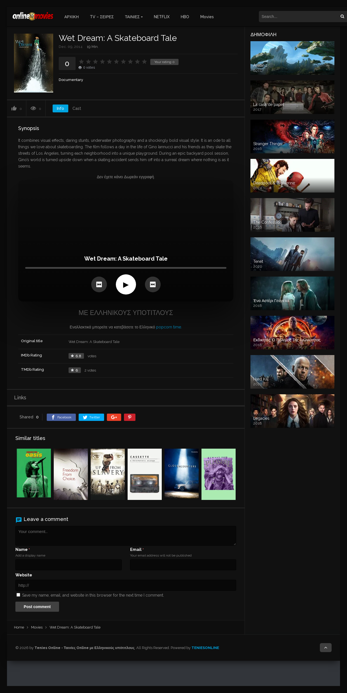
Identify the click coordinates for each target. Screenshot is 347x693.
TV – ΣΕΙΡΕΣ (102, 17)
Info (60, 108)
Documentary (71, 80)
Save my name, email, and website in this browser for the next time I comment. (93, 595)
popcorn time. (169, 327)
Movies (207, 17)
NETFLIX (162, 17)
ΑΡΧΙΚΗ (71, 17)
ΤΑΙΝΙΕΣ (132, 17)
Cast (76, 108)
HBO (185, 17)
